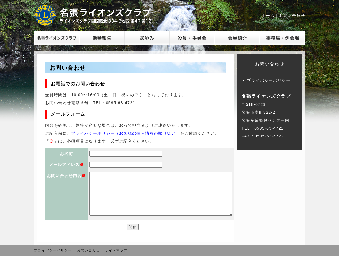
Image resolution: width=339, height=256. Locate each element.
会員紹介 (237, 38)
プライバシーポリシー (268, 80)
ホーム (268, 15)
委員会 (192, 38)
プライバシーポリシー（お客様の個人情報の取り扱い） (125, 133)
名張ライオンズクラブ (97, 15)
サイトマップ (116, 250)
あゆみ (146, 38)
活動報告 (101, 38)
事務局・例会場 (282, 38)
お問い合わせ (292, 15)
